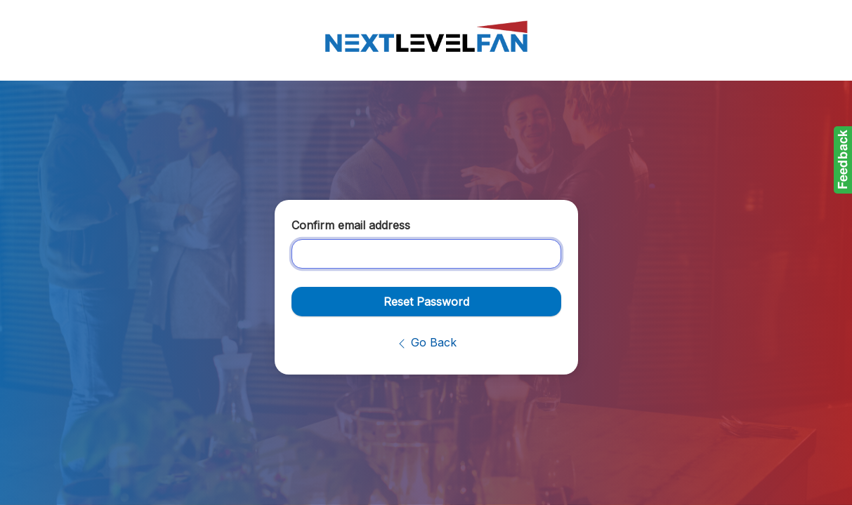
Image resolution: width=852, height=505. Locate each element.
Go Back (426, 342)
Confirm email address (350, 225)
